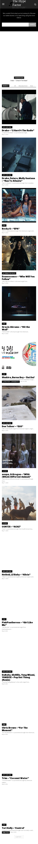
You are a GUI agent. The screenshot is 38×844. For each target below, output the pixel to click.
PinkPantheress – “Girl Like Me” (17, 623)
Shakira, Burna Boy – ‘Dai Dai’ (18, 377)
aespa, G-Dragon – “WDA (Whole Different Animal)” (16, 475)
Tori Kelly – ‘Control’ (13, 828)
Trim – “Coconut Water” (15, 778)
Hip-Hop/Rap (7, 127)
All (15, 86)
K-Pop (5, 471)
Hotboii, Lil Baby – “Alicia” (16, 574)
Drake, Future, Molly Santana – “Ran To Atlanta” (18, 179)
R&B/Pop (6, 832)
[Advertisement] (19, 48)
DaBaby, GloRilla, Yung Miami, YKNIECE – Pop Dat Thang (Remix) (18, 677)
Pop (4, 225)
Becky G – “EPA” (11, 228)
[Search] (32, 25)
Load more (19, 837)
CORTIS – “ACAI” (11, 526)
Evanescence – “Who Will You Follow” (18, 277)
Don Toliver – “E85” (12, 426)
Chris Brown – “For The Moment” (15, 729)
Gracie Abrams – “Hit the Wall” (16, 328)
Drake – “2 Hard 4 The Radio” (19, 80)
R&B (4, 724)
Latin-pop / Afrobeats (11, 381)
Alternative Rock (23, 86)
